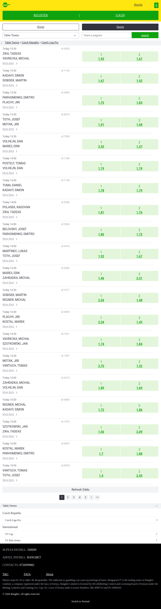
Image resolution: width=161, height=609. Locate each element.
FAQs (27, 574)
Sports (120, 26)
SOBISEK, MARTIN (14, 80)
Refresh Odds (80, 489)
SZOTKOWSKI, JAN (15, 343)
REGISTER (41, 15)
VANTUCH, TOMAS (15, 365)
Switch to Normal (80, 601)
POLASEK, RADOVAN (16, 207)
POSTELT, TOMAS (14, 163)
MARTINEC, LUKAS (15, 251)
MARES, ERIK (11, 146)
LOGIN (120, 15)
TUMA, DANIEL (12, 185)
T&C (6, 574)
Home (40, 26)
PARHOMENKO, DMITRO (18, 97)
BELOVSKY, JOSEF (15, 229)
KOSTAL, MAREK (14, 321)
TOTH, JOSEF (11, 119)
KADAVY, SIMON (13, 75)
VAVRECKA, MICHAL (16, 58)
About (49, 574)
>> (97, 497)
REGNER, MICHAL (14, 299)
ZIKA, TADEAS (12, 53)
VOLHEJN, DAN (13, 141)
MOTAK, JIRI (11, 124)
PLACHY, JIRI (11, 102)
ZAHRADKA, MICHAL (16, 278)
